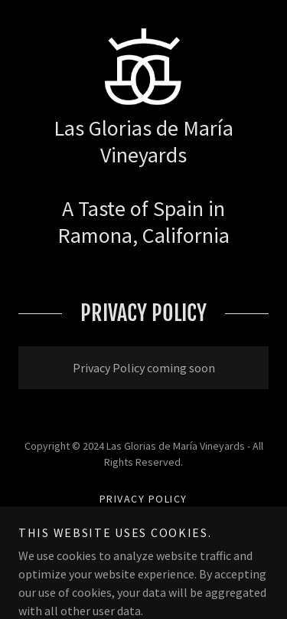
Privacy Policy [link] (143, 499)
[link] (143, 67)
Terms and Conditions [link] (143, 519)
